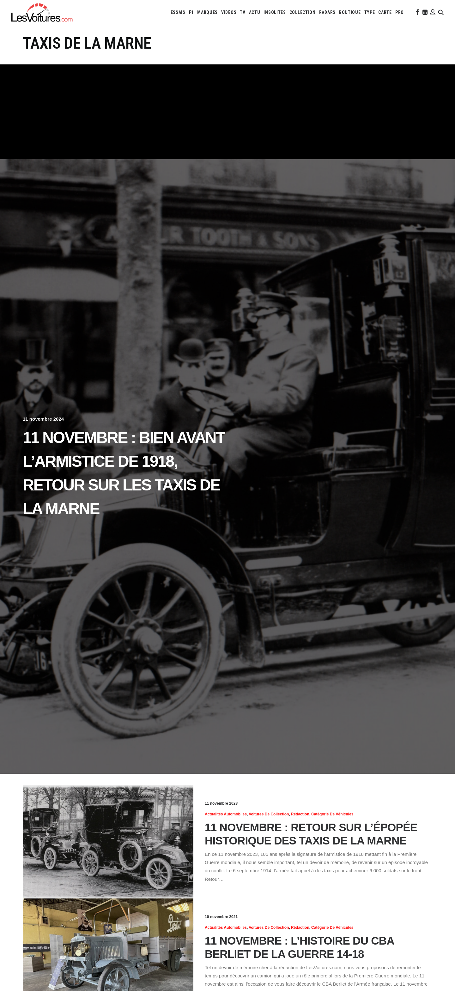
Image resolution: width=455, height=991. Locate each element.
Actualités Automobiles (226, 814)
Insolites (275, 12)
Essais (178, 12)
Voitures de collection (269, 814)
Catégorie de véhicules (332, 814)
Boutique (350, 12)
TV (242, 12)
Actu (254, 12)
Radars (327, 12)
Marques (207, 12)
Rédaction (300, 814)
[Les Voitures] (42, 12)
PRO (399, 12)
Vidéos (228, 12)
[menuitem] (178, 12)
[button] (416, 12)
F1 (191, 12)
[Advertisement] (227, 112)
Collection (302, 12)
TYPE (369, 12)
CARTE (385, 12)
